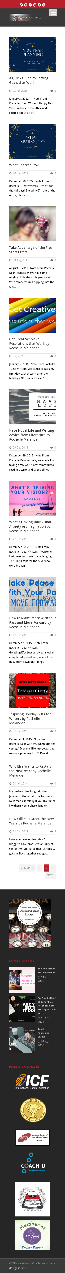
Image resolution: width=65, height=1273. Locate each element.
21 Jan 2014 (20, 783)
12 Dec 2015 (20, 635)
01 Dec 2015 (20, 731)
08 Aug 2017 (21, 260)
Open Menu (53, 12)
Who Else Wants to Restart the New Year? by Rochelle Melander (30, 770)
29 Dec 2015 (20, 447)
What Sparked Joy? (24, 165)
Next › (50, 875)
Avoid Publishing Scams (43, 1033)
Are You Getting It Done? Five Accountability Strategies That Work (47, 1005)
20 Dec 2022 (20, 173)
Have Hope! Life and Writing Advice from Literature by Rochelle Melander (31, 434)
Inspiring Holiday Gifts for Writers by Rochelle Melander (30, 718)
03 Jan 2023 (20, 90)
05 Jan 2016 (20, 356)
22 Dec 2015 (20, 539)
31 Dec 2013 (20, 831)
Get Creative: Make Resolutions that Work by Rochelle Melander (29, 343)
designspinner (18, 1268)
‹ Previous (27, 868)
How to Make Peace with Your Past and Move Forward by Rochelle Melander (32, 622)
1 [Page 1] (39, 868)
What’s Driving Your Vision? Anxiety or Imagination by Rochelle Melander (31, 526)
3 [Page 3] (53, 868)
